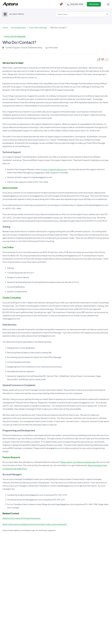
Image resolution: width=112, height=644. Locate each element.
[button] (5, 14)
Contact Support (12, 47)
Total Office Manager (38, 27)
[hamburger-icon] (108, 4)
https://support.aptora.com (55, 169)
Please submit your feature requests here (78, 462)
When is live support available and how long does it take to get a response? (34, 524)
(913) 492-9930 (75, 4)
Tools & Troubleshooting (31, 47)
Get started (94, 4)
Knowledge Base (18, 27)
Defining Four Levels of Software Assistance (21, 518)
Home (5, 27)
